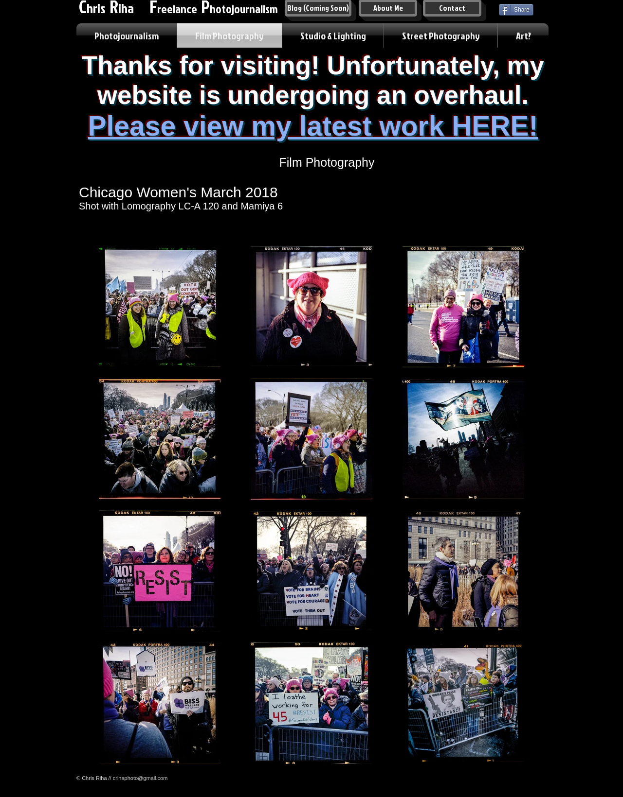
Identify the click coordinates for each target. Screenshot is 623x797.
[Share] (516, 10)
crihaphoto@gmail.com (140, 778)
